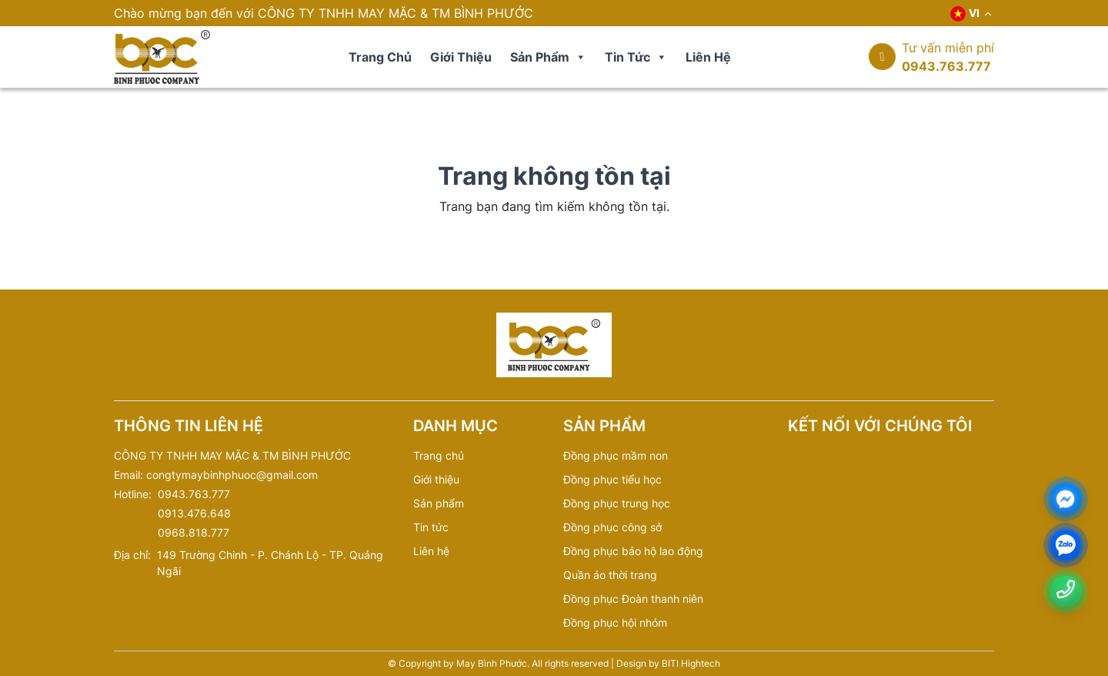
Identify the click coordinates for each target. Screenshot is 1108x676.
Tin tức (636, 57)
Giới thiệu (461, 57)
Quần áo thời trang (610, 574)
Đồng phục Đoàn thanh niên (633, 598)
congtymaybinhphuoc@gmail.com (232, 474)
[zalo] (1065, 545)
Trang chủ (380, 57)
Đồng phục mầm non (615, 455)
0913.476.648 (194, 513)
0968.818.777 (193, 532)
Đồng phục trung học (616, 503)
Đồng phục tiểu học (612, 479)
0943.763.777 (946, 66)
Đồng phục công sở (612, 527)
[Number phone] (1065, 589)
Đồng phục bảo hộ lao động (633, 550)
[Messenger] (1065, 499)
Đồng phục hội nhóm (615, 622)
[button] (580, 57)
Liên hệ (708, 57)
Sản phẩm (548, 57)
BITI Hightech (691, 663)
